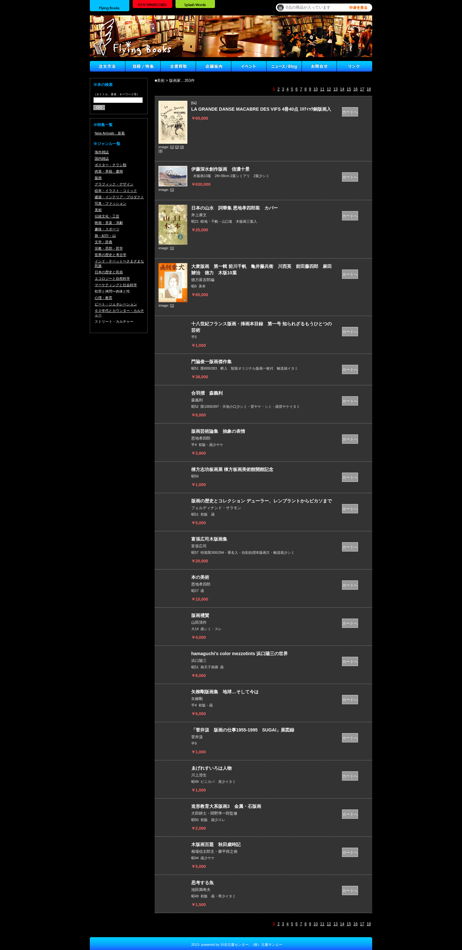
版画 (98, 178)
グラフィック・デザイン (114, 184)
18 (369, 89)
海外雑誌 (102, 152)
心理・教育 (103, 298)
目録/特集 (142, 66)
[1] (172, 147)
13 (335, 89)
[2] (177, 147)
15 (349, 89)
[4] (160, 151)
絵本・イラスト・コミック (116, 191)
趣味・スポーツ (107, 229)
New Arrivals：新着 (110, 133)
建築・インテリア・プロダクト (119, 197)
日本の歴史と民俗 (109, 272)
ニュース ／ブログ (284, 66)
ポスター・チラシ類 (110, 165)
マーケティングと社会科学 (116, 285)
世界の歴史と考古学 (110, 255)
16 (355, 89)
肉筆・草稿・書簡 (109, 171)
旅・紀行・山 (105, 235)
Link (354, 66)
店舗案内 (213, 66)
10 (315, 89)
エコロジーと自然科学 (112, 278)
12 (329, 89)
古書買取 (178, 66)
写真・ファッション (110, 203)
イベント (248, 66)
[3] (182, 147)
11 (322, 89)
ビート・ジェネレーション (116, 304)
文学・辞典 (103, 242)
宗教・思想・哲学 (109, 248)
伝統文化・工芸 (107, 216)
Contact (319, 66)
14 (342, 89)
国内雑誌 (102, 158)
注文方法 (107, 66)
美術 (98, 210)
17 (362, 89)
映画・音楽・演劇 (109, 223)
